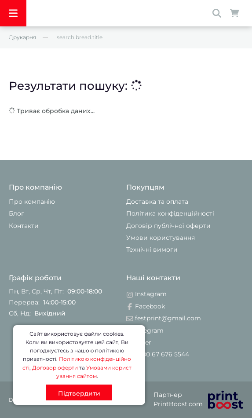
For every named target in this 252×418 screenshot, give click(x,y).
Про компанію (32, 201)
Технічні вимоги (152, 249)
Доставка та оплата (157, 201)
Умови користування (160, 238)
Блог (16, 213)
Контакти (24, 226)
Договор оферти (55, 367)
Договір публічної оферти (168, 226)
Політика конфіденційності (170, 213)
